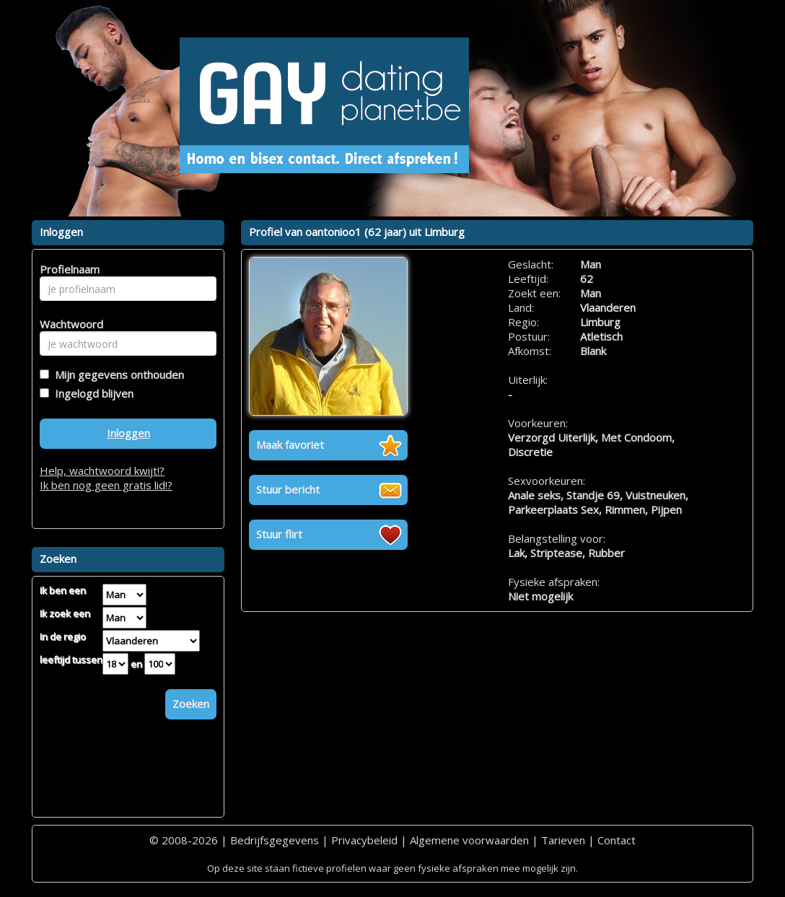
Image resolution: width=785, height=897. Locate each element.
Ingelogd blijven (91, 393)
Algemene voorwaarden (469, 840)
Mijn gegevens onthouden (116, 374)
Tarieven (563, 840)
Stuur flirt (279, 534)
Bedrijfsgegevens (274, 840)
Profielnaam (67, 269)
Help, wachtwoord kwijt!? (102, 470)
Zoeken (190, 703)
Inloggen (128, 433)
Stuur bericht (288, 489)
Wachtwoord (67, 324)
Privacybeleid (364, 840)
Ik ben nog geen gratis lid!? (106, 485)
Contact (616, 840)
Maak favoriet (290, 444)
